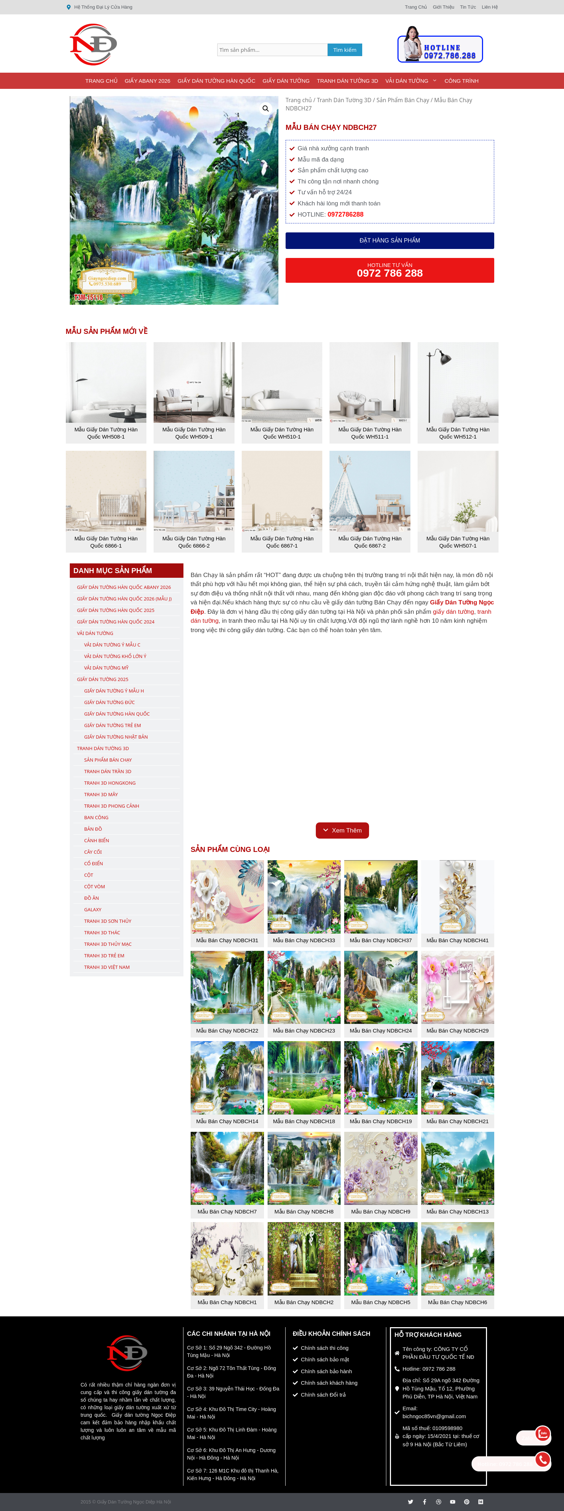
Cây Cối (93, 852)
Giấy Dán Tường (286, 81)
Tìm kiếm (345, 49)
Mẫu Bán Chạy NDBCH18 (304, 1121)
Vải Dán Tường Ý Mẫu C (112, 644)
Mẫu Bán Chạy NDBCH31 (227, 940)
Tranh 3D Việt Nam (107, 967)
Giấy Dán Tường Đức (109, 702)
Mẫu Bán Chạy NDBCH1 (227, 1302)
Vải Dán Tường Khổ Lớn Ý (115, 656)
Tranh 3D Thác (102, 932)
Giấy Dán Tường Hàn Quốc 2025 (115, 610)
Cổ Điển (93, 863)
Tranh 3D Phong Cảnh (111, 806)
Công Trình (462, 81)
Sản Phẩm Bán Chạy (403, 100)
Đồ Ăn (91, 898)
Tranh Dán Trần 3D (107, 771)
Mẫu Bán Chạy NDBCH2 (303, 1302)
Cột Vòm (94, 886)
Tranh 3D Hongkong (110, 783)
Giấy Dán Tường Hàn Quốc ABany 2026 (124, 587)
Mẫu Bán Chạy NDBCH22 (227, 1030)
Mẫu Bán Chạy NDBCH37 (381, 940)
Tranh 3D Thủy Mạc (108, 944)
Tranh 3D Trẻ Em (104, 955)
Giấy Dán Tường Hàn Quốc (216, 81)
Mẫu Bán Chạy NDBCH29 (458, 1030)
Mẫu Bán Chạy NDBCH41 (458, 940)
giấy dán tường (453, 611)
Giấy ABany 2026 (147, 81)
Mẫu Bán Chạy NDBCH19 (381, 1121)
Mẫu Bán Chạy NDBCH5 (380, 1302)
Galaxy (92, 909)
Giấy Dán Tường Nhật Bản (116, 737)
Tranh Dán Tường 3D (347, 81)
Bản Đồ (93, 829)
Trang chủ (299, 100)
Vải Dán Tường (413, 81)
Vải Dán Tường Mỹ (106, 667)
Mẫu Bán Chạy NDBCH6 (457, 1302)
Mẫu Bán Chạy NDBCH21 (458, 1121)
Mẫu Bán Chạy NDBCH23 (304, 1030)
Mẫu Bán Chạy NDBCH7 (227, 1211)
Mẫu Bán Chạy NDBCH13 (458, 1211)
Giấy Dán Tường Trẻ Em (112, 725)
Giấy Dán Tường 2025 (102, 679)
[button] (265, 108)
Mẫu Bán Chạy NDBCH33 (304, 940)
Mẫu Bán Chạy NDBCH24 (381, 1030)
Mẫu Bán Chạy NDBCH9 (380, 1211)
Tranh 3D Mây (101, 794)
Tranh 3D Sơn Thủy (107, 921)
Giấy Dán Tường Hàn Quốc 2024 (115, 621)
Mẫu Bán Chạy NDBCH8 (303, 1211)
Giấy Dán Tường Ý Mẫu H (114, 691)
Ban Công (96, 817)
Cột (88, 875)
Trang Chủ (101, 81)
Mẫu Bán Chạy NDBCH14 (227, 1121)
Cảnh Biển (96, 840)
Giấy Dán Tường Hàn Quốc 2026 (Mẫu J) (124, 598)
